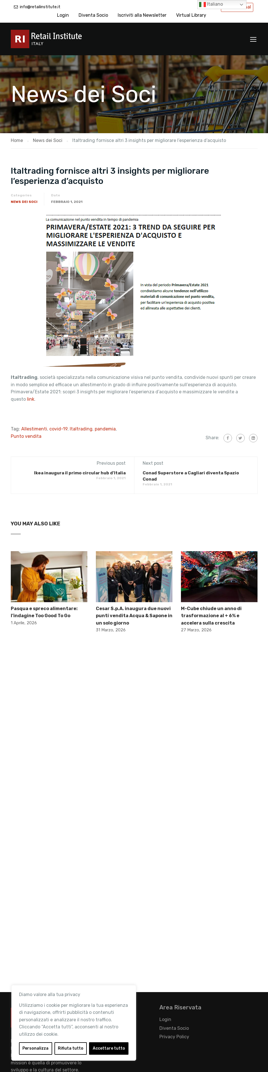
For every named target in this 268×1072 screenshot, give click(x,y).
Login (63, 15)
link (30, 399)
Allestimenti (34, 429)
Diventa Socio (93, 15)
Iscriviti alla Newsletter (142, 15)
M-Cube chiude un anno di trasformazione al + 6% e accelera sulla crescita (211, 616)
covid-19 (58, 429)
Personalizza (35, 1048)
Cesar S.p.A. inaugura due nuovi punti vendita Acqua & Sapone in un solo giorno (134, 616)
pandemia (105, 429)
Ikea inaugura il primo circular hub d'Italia (80, 472)
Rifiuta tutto (70, 1048)
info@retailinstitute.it (40, 7)
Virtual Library (191, 15)
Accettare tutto (109, 1048)
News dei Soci (24, 202)
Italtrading (81, 429)
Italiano (211, 4)
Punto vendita (26, 436)
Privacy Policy (174, 1036)
